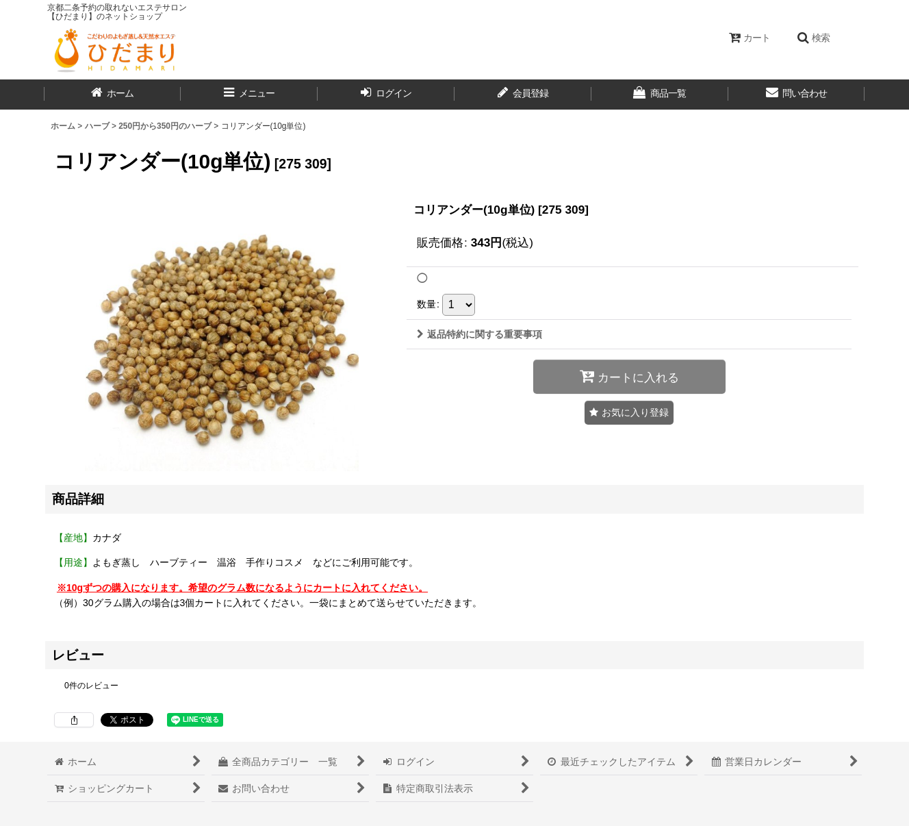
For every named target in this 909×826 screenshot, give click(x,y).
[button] (813, 37)
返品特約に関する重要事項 (479, 334)
